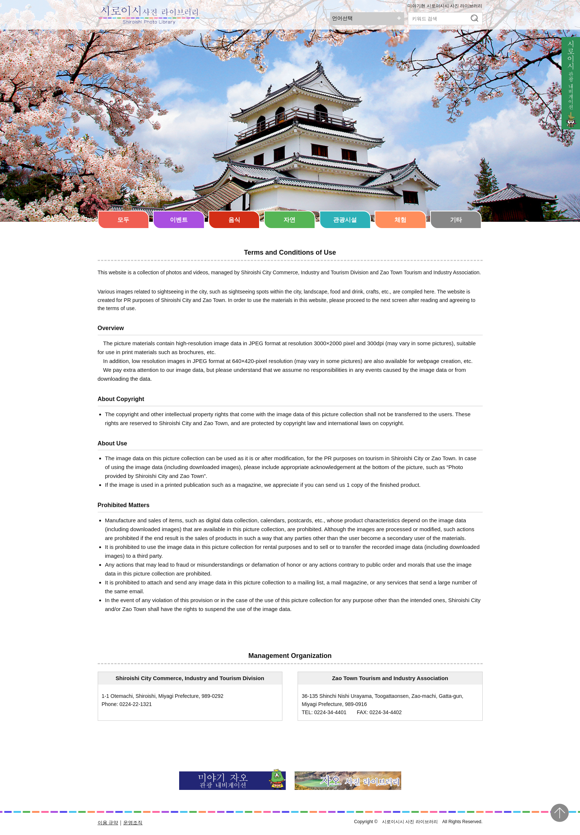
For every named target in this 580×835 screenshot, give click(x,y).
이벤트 (179, 220)
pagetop (560, 813)
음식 (234, 220)
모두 (123, 220)
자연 (289, 220)
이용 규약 (108, 822)
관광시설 (345, 220)
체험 (400, 220)
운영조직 (133, 822)
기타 (456, 220)
